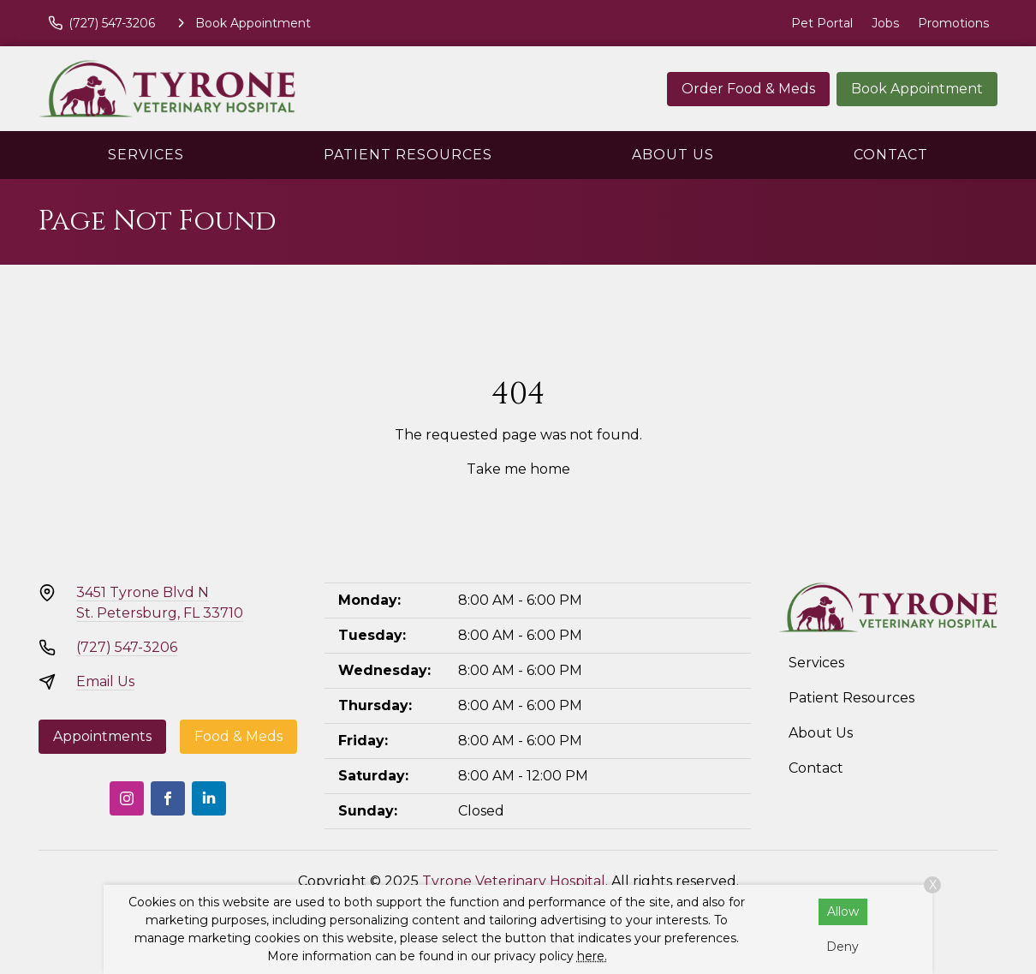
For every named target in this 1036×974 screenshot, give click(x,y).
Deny (842, 946)
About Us (673, 154)
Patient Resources (408, 154)
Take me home (518, 469)
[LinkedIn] (209, 798)
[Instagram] (127, 798)
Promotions (953, 23)
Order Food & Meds (748, 89)
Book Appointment (917, 89)
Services (146, 154)
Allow (843, 911)
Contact (891, 154)
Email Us (105, 681)
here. (592, 956)
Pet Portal (822, 23)
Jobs (885, 23)
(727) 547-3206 (126, 647)
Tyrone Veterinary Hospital (513, 881)
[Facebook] (168, 798)
